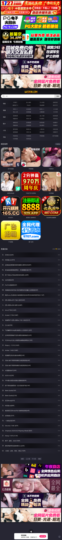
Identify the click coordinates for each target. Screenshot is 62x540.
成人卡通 (42, 116)
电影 (4, 117)
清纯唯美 (28, 125)
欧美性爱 (55, 116)
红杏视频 (15, 139)
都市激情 (15, 129)
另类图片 (55, 125)
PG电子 (15, 102)
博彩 (4, 103)
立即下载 (42, 536)
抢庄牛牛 (55, 105)
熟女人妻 (15, 112)
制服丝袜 (15, 118)
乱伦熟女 (42, 118)
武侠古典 (55, 129)
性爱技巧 (55, 132)
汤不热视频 (55, 136)
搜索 (58, 96)
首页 (22, 459)
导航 (4, 137)
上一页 (28, 459)
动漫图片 (55, 122)
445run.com (30, 92)
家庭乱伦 (28, 129)
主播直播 (42, 112)
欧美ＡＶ (42, 109)
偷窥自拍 (15, 122)
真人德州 (28, 102)
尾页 (39, 459)
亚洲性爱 (15, 116)
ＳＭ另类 (55, 112)
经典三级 (28, 118)
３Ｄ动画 (55, 109)
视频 (4, 110)
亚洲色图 (28, 122)
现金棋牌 (42, 105)
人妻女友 (42, 129)
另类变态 (55, 118)
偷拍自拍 (28, 116)
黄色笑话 (42, 132)
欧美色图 (42, 122)
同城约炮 (15, 136)
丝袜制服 (28, 112)
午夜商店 (28, 136)
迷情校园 (15, 132)
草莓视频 (42, 136)
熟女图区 (42, 125)
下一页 (34, 459)
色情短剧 (28, 139)
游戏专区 (55, 102)
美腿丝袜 (15, 125)
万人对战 (42, 102)
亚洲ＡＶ (15, 109)
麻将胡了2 (15, 105)
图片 (4, 124)
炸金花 (28, 105)
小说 (4, 130)
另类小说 (28, 132)
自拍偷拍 (28, 109)
